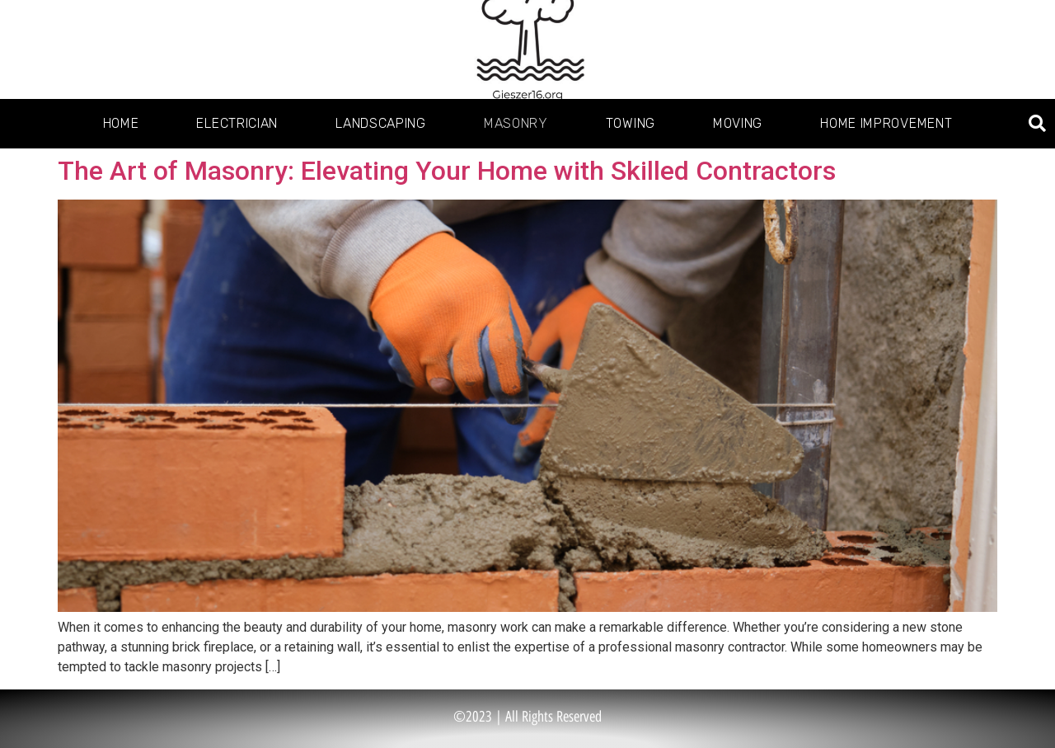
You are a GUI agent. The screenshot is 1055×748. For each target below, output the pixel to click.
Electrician (237, 123)
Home (121, 123)
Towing (630, 123)
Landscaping (380, 123)
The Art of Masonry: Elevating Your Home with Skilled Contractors (447, 170)
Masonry (516, 123)
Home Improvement (886, 123)
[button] (1037, 124)
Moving (737, 123)
